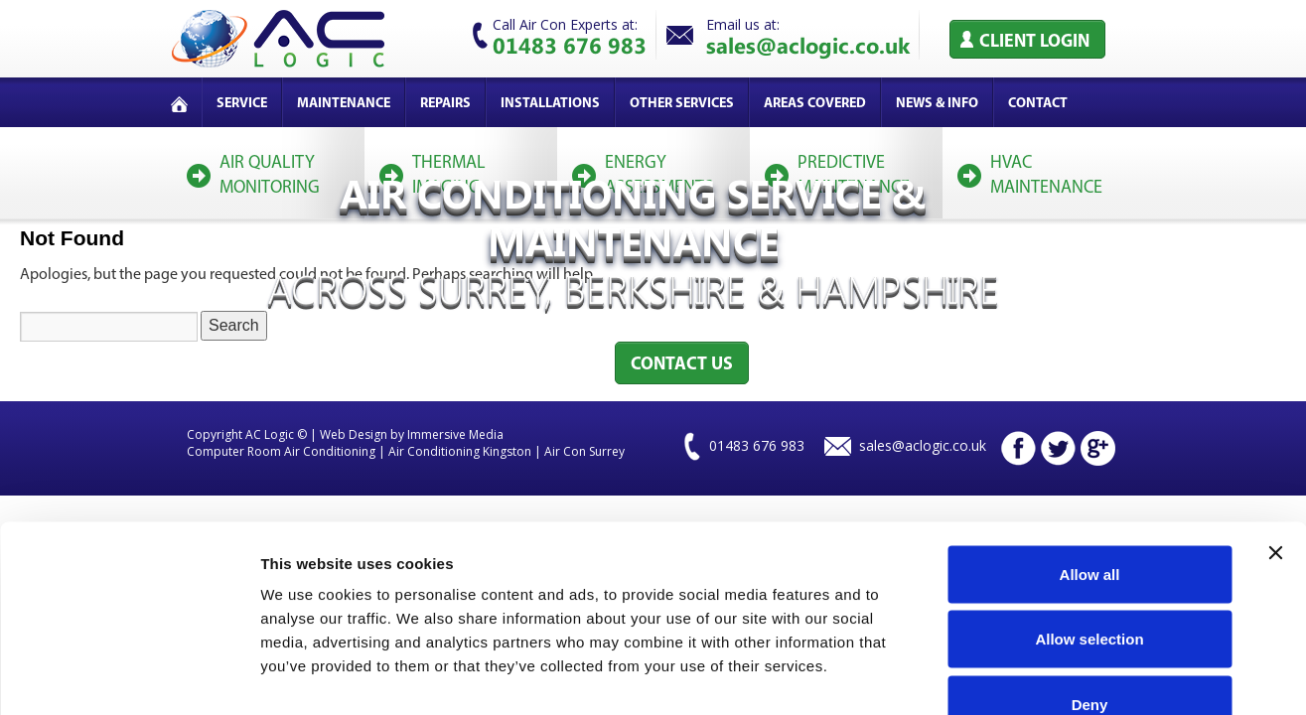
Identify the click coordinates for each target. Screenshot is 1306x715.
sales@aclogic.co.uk (808, 45)
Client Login (1034, 42)
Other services (682, 103)
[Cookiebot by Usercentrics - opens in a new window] (129, 676)
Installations (550, 103)
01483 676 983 (570, 45)
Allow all (1090, 454)
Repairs (445, 103)
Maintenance (343, 103)
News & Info (937, 103)
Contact (1038, 103)
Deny (1090, 584)
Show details (1042, 675)
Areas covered (815, 103)
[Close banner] (1275, 433)
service (242, 103)
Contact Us (682, 365)
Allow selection (1089, 519)
